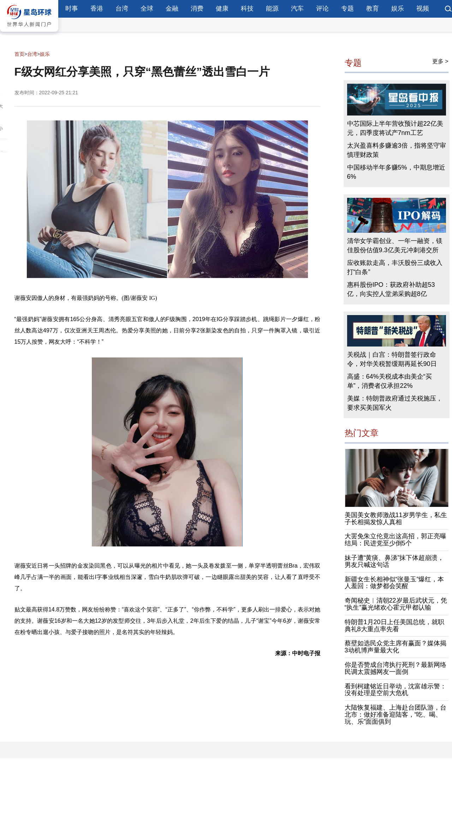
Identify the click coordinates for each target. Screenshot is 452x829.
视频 (422, 8)
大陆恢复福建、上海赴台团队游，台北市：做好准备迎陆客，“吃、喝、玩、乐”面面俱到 (395, 714)
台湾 (121, 8)
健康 (222, 8)
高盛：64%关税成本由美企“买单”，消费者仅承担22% (389, 381)
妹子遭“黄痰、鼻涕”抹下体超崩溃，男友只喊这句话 (394, 561)
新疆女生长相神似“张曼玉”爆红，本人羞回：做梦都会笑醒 (394, 583)
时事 (71, 8)
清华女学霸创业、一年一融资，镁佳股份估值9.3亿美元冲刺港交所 (394, 245)
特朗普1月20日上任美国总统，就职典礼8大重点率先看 (394, 625)
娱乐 (397, 8)
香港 (96, 8)
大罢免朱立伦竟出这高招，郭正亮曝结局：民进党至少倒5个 (395, 540)
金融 (172, 8)
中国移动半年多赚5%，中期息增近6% (396, 172)
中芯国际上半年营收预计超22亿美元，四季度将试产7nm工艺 (395, 128)
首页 (19, 54)
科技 (247, 8)
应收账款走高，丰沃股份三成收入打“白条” (394, 267)
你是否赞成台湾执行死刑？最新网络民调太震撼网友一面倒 (395, 668)
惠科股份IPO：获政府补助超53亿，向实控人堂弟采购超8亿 (391, 289)
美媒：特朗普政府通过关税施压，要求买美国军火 (394, 403)
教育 (372, 8)
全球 (147, 8)
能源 (272, 8)
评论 (322, 8)
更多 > (440, 61)
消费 (197, 8)
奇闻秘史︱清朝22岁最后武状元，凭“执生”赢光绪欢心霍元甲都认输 (396, 604)
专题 (347, 8)
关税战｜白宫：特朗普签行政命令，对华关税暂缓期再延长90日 (392, 359)
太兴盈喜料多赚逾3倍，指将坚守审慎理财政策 (396, 150)
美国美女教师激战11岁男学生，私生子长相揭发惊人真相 (396, 518)
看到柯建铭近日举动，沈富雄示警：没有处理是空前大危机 (395, 690)
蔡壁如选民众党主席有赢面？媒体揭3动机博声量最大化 (395, 647)
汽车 (297, 8)
